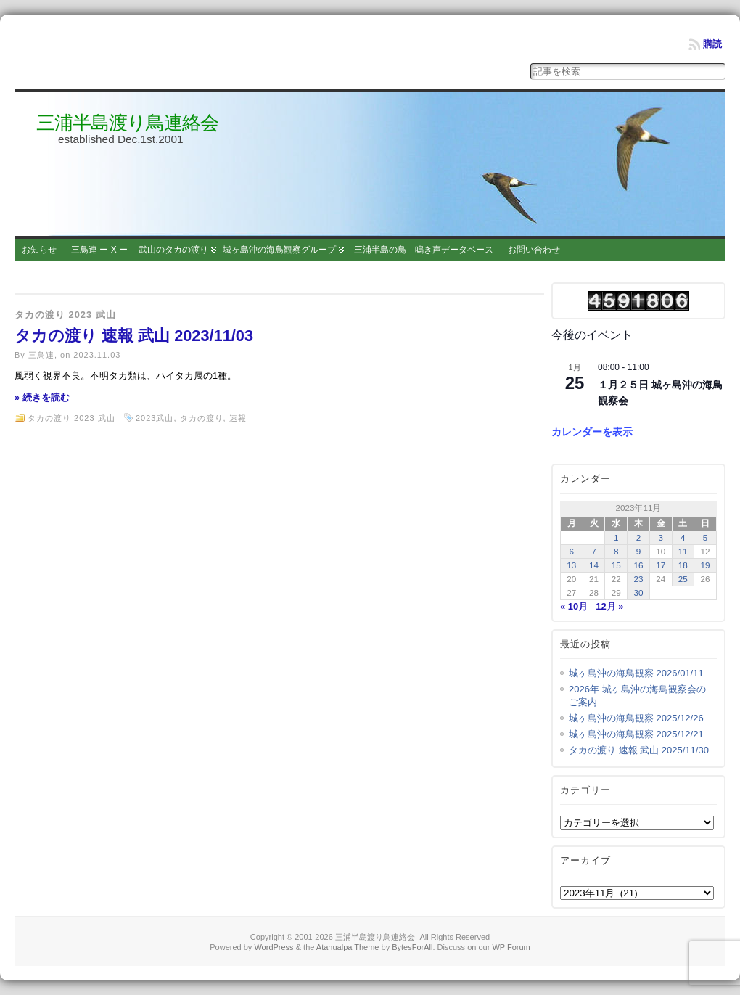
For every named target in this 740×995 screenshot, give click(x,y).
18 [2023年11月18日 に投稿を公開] (683, 565)
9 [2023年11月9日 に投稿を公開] (638, 551)
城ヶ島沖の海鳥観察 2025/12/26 (636, 718)
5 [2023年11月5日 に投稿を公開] (705, 537)
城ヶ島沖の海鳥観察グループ (279, 250)
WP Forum (511, 947)
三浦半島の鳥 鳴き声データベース (423, 250)
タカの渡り (201, 418)
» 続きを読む (42, 397)
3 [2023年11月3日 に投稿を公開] (660, 537)
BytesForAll (412, 947)
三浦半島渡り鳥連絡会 (127, 122)
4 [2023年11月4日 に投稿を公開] (683, 537)
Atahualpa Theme (347, 947)
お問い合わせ (534, 250)
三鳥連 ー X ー (99, 250)
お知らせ (39, 250)
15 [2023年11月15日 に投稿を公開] (616, 565)
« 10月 (574, 606)
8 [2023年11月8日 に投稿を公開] (616, 551)
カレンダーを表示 (592, 432)
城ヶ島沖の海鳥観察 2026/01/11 (636, 673)
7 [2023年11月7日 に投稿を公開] (593, 551)
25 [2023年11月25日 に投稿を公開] (683, 579)
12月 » (609, 606)
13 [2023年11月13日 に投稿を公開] (571, 565)
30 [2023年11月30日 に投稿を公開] (638, 592)
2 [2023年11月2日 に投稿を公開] (638, 537)
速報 (238, 418)
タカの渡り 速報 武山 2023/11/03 (134, 336)
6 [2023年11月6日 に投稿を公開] (572, 551)
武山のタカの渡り (173, 250)
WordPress (273, 947)
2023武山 (154, 418)
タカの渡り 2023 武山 (65, 314)
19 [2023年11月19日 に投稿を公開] (705, 565)
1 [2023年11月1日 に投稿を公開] (616, 537)
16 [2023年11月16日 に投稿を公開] (638, 565)
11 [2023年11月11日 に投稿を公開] (683, 551)
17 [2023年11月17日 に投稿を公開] (660, 565)
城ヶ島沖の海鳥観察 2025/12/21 (636, 734)
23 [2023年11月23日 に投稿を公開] (638, 579)
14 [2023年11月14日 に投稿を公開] (594, 565)
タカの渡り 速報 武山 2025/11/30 (639, 750)
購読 (712, 43)
